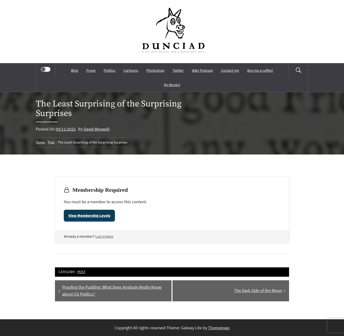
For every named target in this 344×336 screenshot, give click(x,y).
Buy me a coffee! (260, 70)
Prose (91, 70)
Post (81, 272)
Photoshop (155, 70)
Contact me (230, 70)
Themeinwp (219, 327)
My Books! (172, 84)
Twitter (178, 70)
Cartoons (131, 70)
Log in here (104, 236)
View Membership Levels (89, 215)
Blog (74, 70)
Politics (109, 70)
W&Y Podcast (202, 70)
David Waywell (97, 129)
